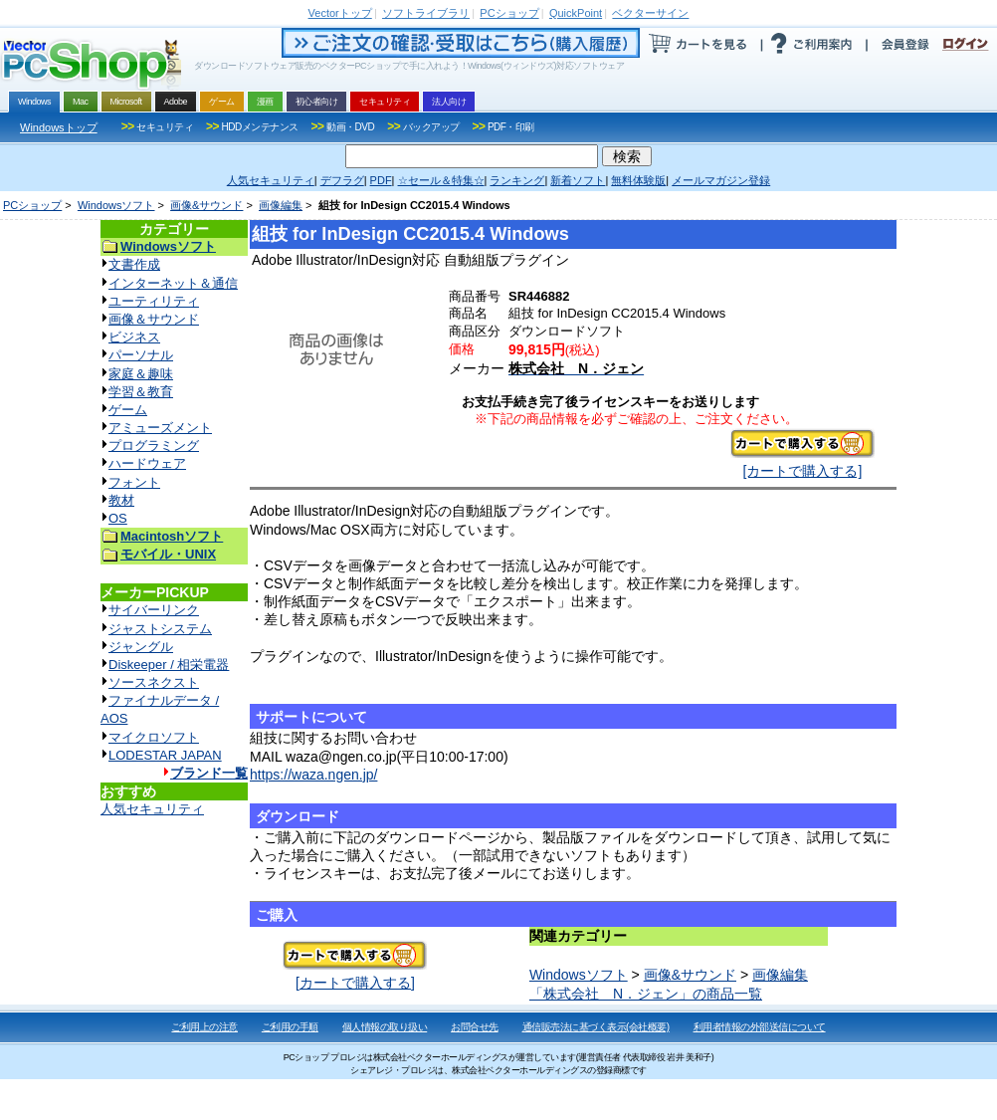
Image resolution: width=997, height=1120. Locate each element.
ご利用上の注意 (204, 1026)
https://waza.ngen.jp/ (313, 775)
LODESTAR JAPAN (165, 755)
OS (117, 518)
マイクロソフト (153, 737)
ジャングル (140, 646)
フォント (134, 482)
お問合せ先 (474, 1026)
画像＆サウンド (153, 319)
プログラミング (153, 445)
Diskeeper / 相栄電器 (168, 664)
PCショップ (32, 205)
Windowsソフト (116, 205)
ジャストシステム (160, 628)
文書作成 (134, 264)
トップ (340, 13)
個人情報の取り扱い (385, 1026)
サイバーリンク (153, 609)
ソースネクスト (153, 682)
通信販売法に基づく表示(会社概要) (596, 1026)
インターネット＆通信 (173, 283)
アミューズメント (160, 427)
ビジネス (134, 337)
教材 (121, 500)
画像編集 (280, 205)
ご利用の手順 (290, 1026)
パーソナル (140, 354)
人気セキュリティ (152, 808)
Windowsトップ (59, 127)
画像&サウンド (206, 205)
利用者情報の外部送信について (760, 1026)
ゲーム (127, 409)
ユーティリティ (153, 301)
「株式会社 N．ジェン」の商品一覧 (645, 994)
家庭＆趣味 (140, 373)
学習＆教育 (140, 391)
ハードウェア (147, 463)
